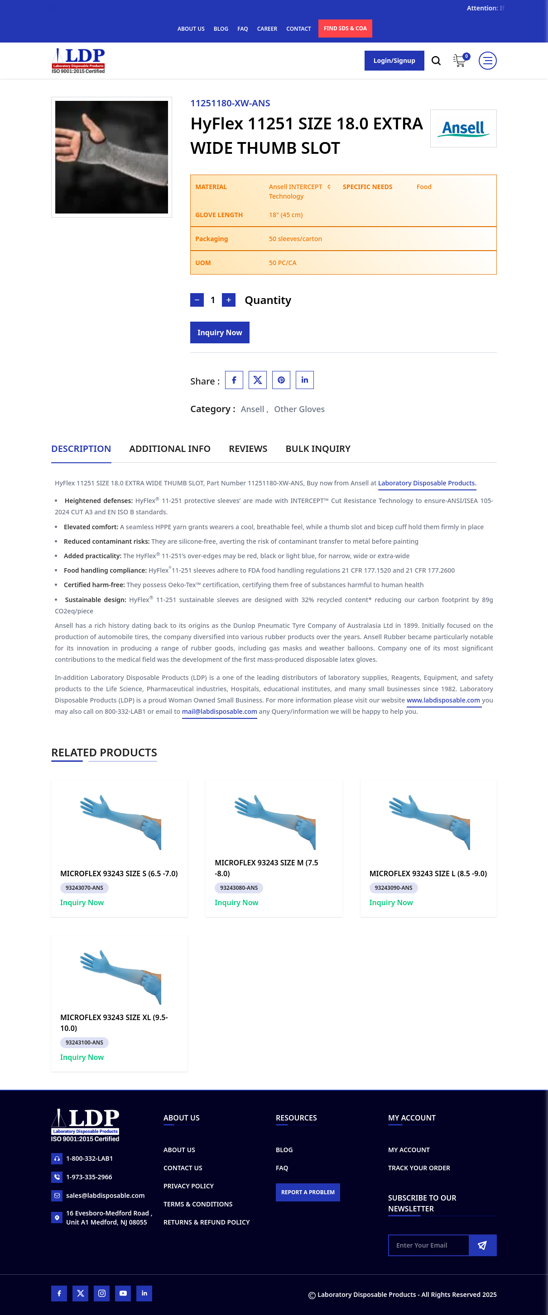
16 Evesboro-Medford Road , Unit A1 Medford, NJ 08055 (102, 1217)
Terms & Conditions (197, 1204)
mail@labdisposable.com (219, 711)
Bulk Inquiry (318, 448)
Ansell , (255, 409)
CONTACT (298, 29)
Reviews (248, 448)
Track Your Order (419, 1167)
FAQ (242, 29)
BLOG (221, 29)
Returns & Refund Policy (206, 1222)
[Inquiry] (220, 332)
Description (81, 448)
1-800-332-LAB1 (82, 1158)
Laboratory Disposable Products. (427, 483)
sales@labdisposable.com (98, 1195)
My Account (409, 1149)
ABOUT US (191, 29)
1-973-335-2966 (81, 1177)
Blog (284, 1149)
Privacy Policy (188, 1186)
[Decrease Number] (197, 300)
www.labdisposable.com (444, 700)
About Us (179, 1149)
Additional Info (170, 448)
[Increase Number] (229, 300)
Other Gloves (299, 409)
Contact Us (182, 1167)
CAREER (267, 29)
